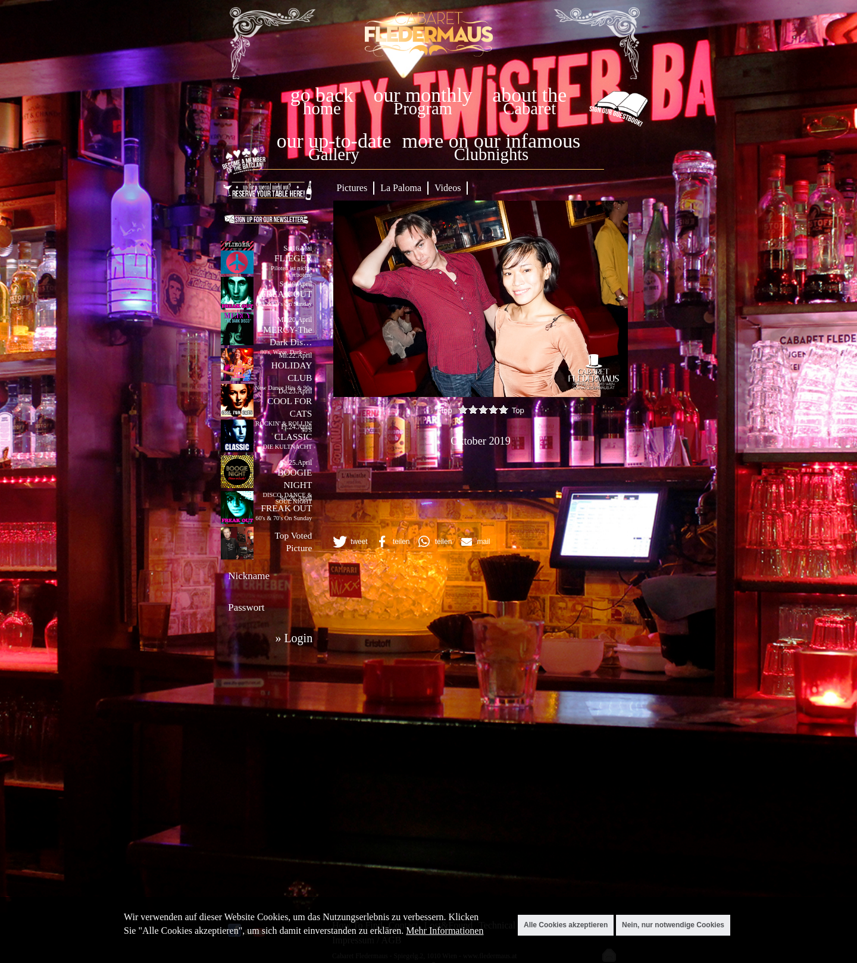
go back (322, 95)
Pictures (352, 188)
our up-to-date (334, 141)
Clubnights (491, 154)
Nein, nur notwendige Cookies (673, 925)
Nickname (249, 575)
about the (529, 95)
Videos (447, 188)
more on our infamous (491, 141)
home (322, 108)
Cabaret (529, 108)
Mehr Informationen (444, 931)
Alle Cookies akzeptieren (566, 925)
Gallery (333, 154)
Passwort (246, 607)
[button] (349, 542)
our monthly (423, 95)
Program (422, 108)
